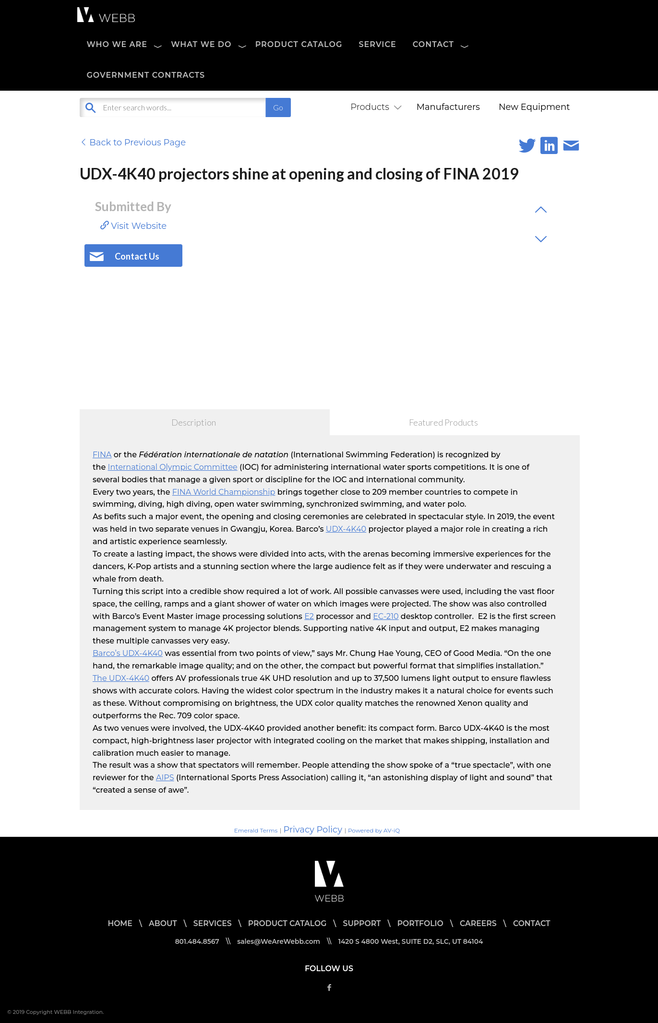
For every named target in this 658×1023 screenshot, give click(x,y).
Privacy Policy (312, 829)
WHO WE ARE (117, 44)
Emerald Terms (256, 830)
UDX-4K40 (346, 529)
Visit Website (133, 226)
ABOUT (160, 923)
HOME (117, 923)
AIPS (165, 777)
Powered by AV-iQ (374, 830)
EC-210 (385, 616)
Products (373, 107)
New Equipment (534, 107)
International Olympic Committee (173, 467)
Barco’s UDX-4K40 (128, 653)
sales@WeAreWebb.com (277, 941)
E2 (309, 616)
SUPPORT (362, 923)
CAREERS (480, 923)
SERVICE (377, 44)
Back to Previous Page (133, 142)
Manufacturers (448, 107)
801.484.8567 (194, 941)
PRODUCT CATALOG (299, 44)
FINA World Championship (223, 492)
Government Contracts (146, 75)
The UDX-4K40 (121, 678)
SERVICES (210, 923)
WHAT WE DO (201, 44)
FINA (102, 454)
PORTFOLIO (421, 923)
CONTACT (433, 44)
